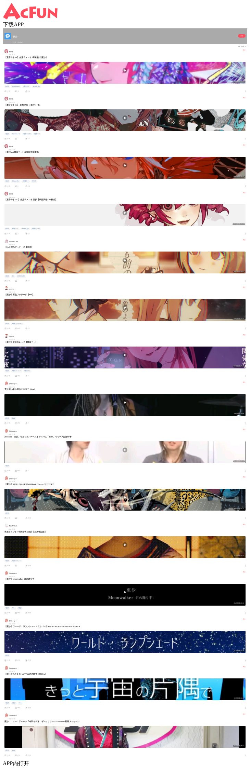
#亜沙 (7, 86)
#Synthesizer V (16, 86)
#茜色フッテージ (17, 323)
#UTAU (34, 181)
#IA (13, 276)
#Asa (13, 418)
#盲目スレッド (16, 371)
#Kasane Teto (36, 86)
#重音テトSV (27, 134)
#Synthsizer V (16, 134)
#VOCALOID (21, 276)
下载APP (13, 24)
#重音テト (26, 86)
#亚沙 (20, 608)
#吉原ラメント (16, 561)
